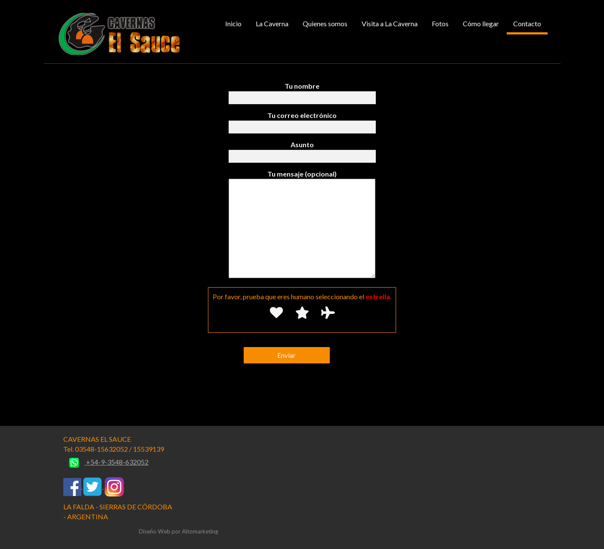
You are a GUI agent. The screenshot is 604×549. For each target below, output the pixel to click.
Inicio (233, 23)
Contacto (527, 23)
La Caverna (272, 23)
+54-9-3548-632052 (106, 462)
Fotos (440, 23)
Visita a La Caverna (390, 23)
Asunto (302, 150)
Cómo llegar (481, 23)
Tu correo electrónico (302, 121)
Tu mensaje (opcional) (302, 225)
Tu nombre (302, 92)
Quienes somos (325, 23)
